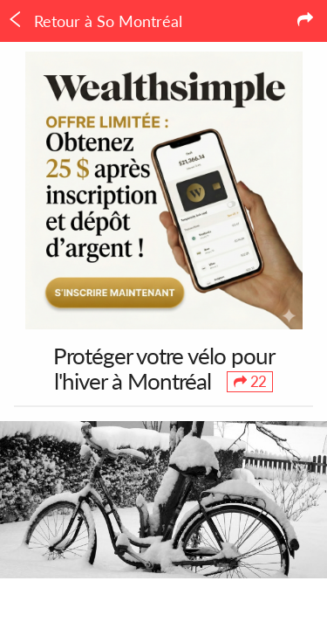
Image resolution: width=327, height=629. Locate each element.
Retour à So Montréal (94, 21)
